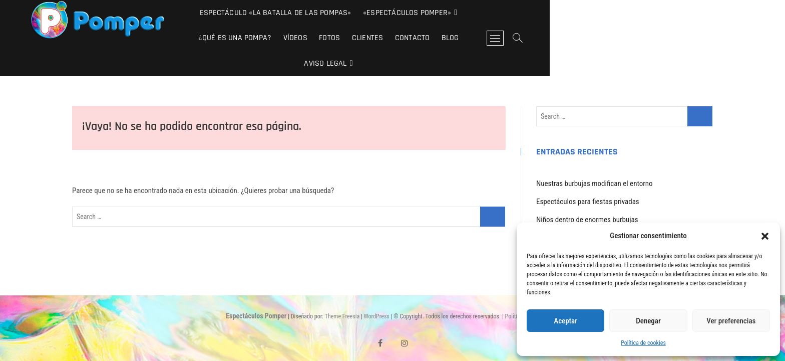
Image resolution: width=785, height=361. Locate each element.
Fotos (581, 13)
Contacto (664, 13)
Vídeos (547, 13)
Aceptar (565, 320)
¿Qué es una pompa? (487, 13)
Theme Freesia (342, 291)
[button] (765, 236)
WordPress (376, 291)
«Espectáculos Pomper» (388, 13)
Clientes (619, 13)
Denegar (648, 320)
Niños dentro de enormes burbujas (587, 194)
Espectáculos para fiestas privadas (587, 176)
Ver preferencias (730, 320)
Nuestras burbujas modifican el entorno (594, 158)
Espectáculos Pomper (256, 291)
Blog (702, 13)
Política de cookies (643, 342)
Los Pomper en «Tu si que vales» (584, 212)
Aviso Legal (443, 38)
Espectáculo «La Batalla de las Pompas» (256, 13)
